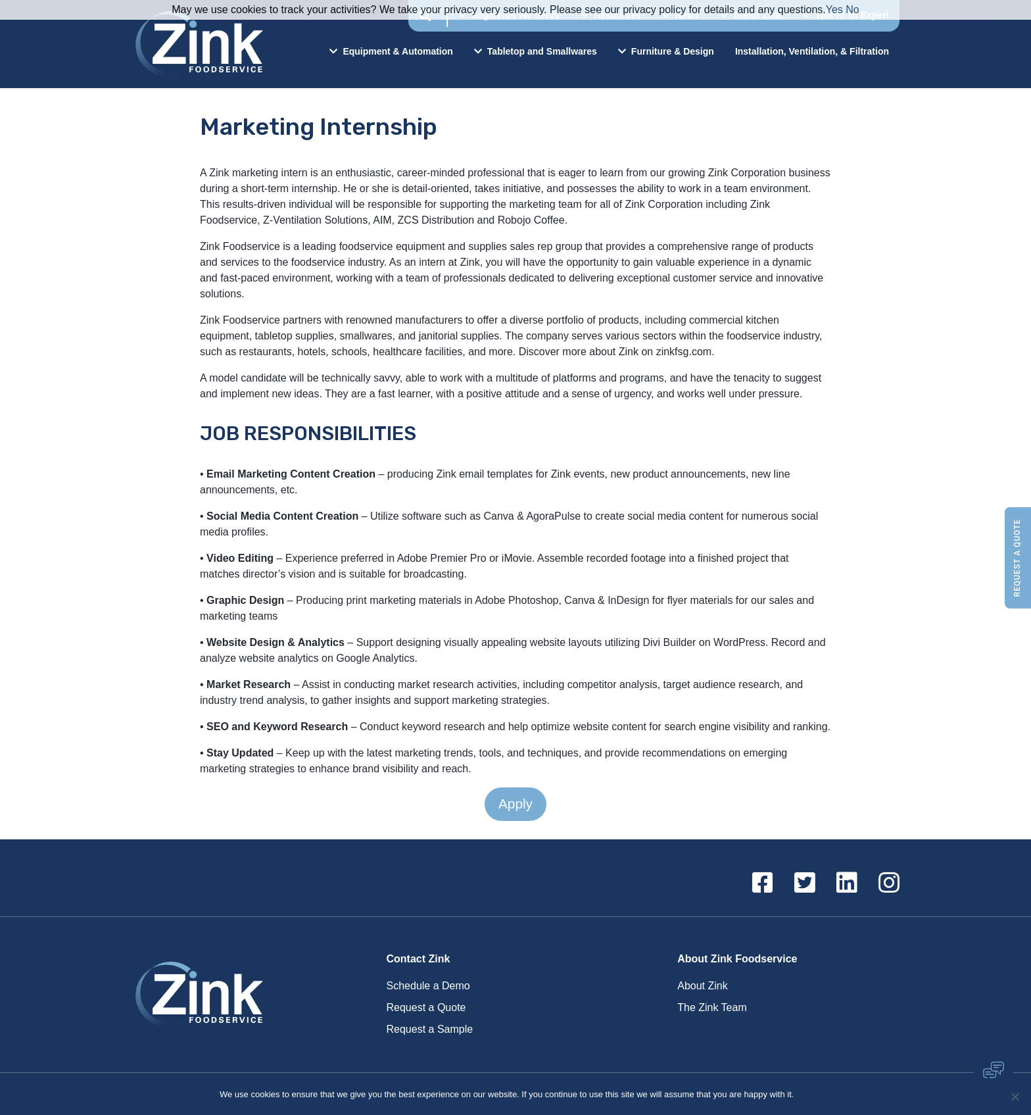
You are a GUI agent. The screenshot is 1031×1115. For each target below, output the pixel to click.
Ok (805, 1094)
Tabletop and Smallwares (535, 51)
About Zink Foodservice (737, 958)
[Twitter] (804, 883)
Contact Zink (418, 958)
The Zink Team (712, 1007)
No (852, 9)
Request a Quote (1017, 557)
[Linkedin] (846, 883)
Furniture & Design (666, 51)
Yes (834, 9)
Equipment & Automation (390, 51)
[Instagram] (888, 883)
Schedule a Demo (428, 985)
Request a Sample (430, 1029)
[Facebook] (762, 883)
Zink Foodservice (197, 44)
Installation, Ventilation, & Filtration (812, 51)
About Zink (702, 985)
